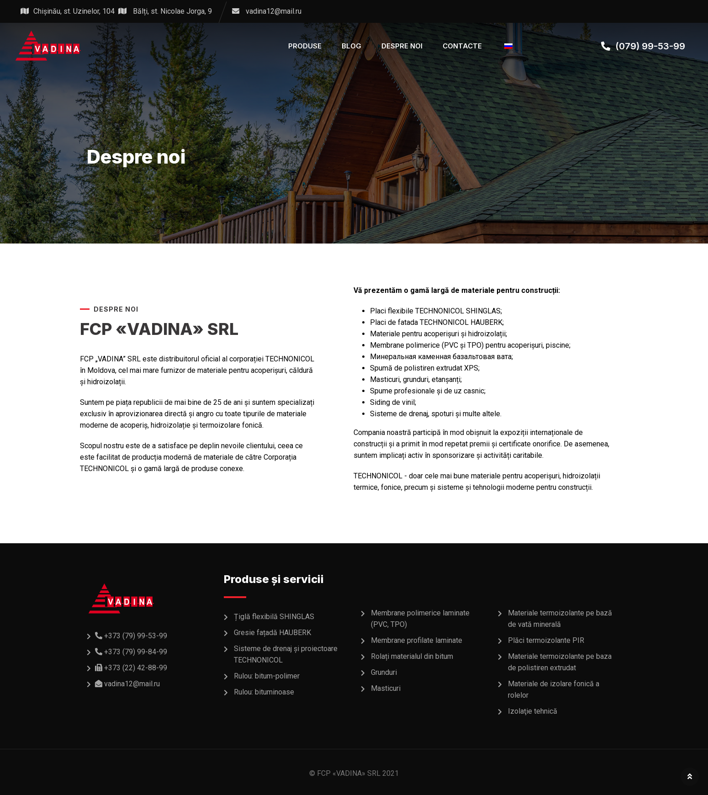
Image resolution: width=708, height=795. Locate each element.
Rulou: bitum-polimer (267, 676)
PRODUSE (305, 46)
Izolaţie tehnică (532, 711)
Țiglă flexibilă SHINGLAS (274, 616)
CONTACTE (462, 46)
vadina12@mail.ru (273, 11)
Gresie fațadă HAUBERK (272, 632)
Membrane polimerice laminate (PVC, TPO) (420, 619)
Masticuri (386, 688)
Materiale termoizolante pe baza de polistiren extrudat (560, 662)
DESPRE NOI (402, 46)
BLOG (351, 46)
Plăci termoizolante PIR (546, 640)
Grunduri (384, 672)
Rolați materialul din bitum (412, 656)
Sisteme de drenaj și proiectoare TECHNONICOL (286, 654)
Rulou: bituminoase (264, 692)
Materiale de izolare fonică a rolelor (553, 689)
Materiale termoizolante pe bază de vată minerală (560, 619)
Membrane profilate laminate (416, 640)
